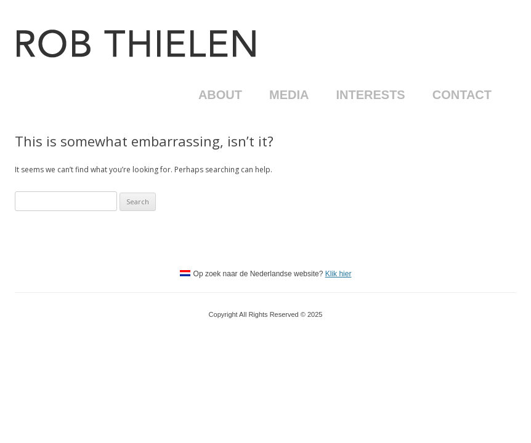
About (220, 95)
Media (289, 95)
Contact (462, 95)
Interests (370, 95)
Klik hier (338, 273)
